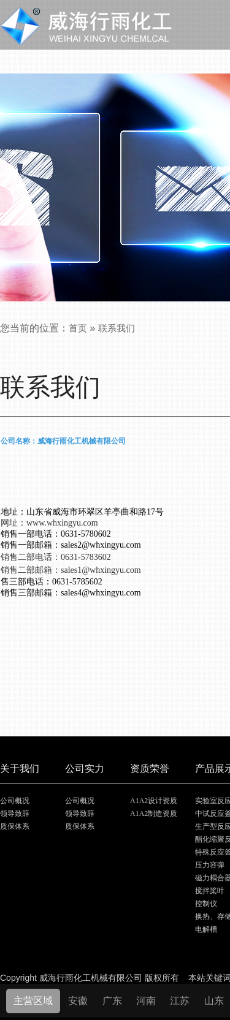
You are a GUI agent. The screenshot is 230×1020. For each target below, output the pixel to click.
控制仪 (206, 903)
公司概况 (14, 800)
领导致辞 (14, 813)
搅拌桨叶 (209, 890)
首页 (78, 328)
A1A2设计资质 (153, 800)
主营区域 (33, 1000)
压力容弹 (209, 865)
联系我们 (116, 328)
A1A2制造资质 (153, 813)
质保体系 (14, 826)
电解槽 (206, 929)
